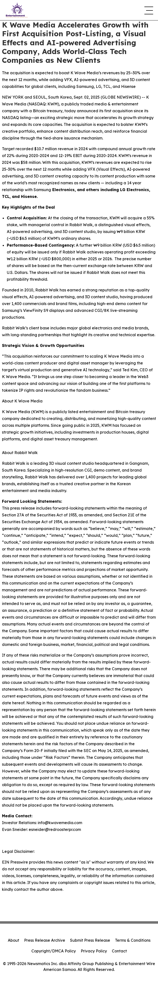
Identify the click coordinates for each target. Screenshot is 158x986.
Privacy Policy (94, 951)
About (13, 940)
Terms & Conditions (132, 940)
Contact (119, 951)
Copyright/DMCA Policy (53, 951)
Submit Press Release (90, 940)
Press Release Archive (44, 940)
